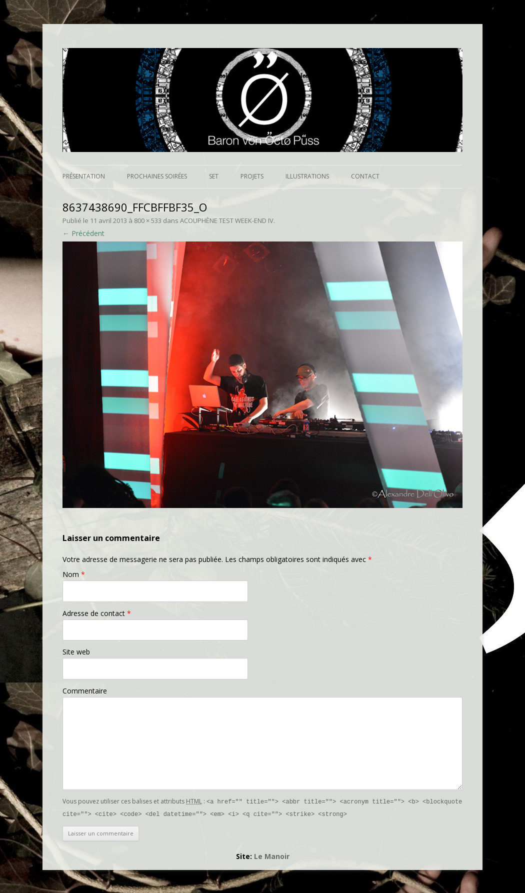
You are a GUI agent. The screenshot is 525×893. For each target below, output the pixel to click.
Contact (365, 176)
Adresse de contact (96, 613)
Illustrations (307, 176)
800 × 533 (148, 220)
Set (213, 176)
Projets (252, 176)
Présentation (83, 176)
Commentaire (84, 691)
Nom (73, 574)
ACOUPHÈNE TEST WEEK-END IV (227, 220)
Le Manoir (272, 855)
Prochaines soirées (157, 176)
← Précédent (83, 233)
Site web (76, 651)
